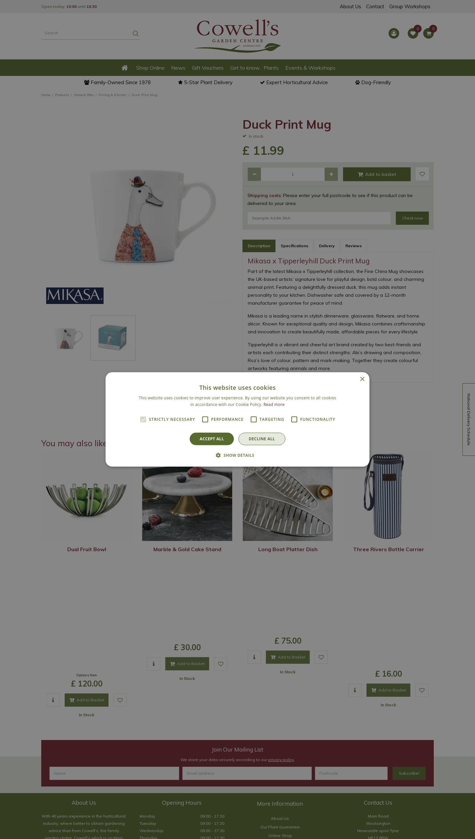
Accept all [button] (212, 439)
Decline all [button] (262, 439)
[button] (237, 455)
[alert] (237, 419)
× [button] (362, 379)
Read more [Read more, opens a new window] (274, 404)
